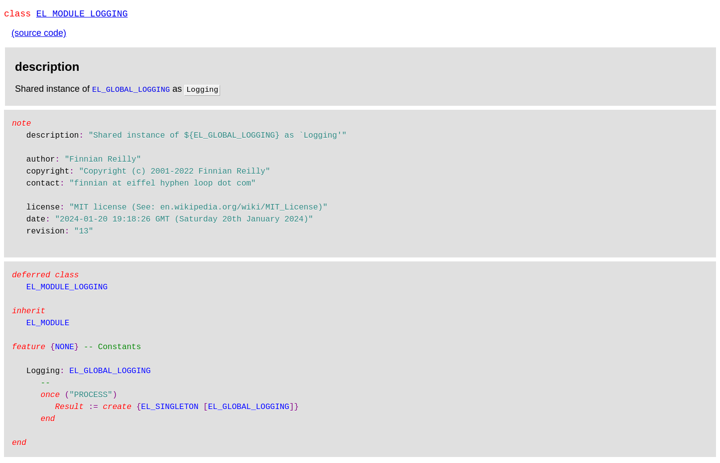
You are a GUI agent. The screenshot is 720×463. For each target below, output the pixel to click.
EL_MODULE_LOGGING (82, 15)
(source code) (38, 35)
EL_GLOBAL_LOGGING (131, 91)
